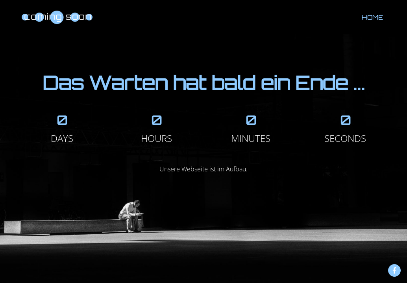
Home (372, 17)
